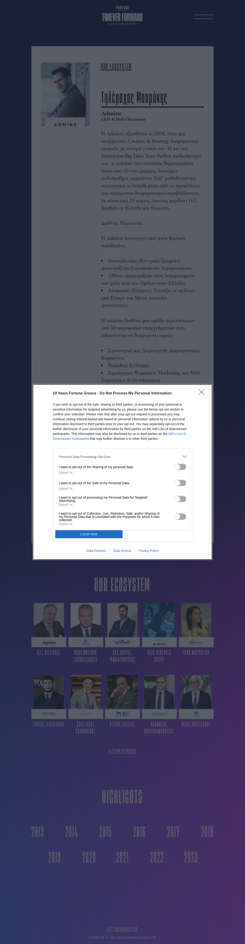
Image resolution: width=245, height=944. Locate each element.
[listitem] (122, 456)
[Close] (203, 393)
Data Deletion (96, 551)
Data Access (122, 551)
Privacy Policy (149, 551)
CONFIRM (89, 534)
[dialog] (122, 472)
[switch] (180, 467)
